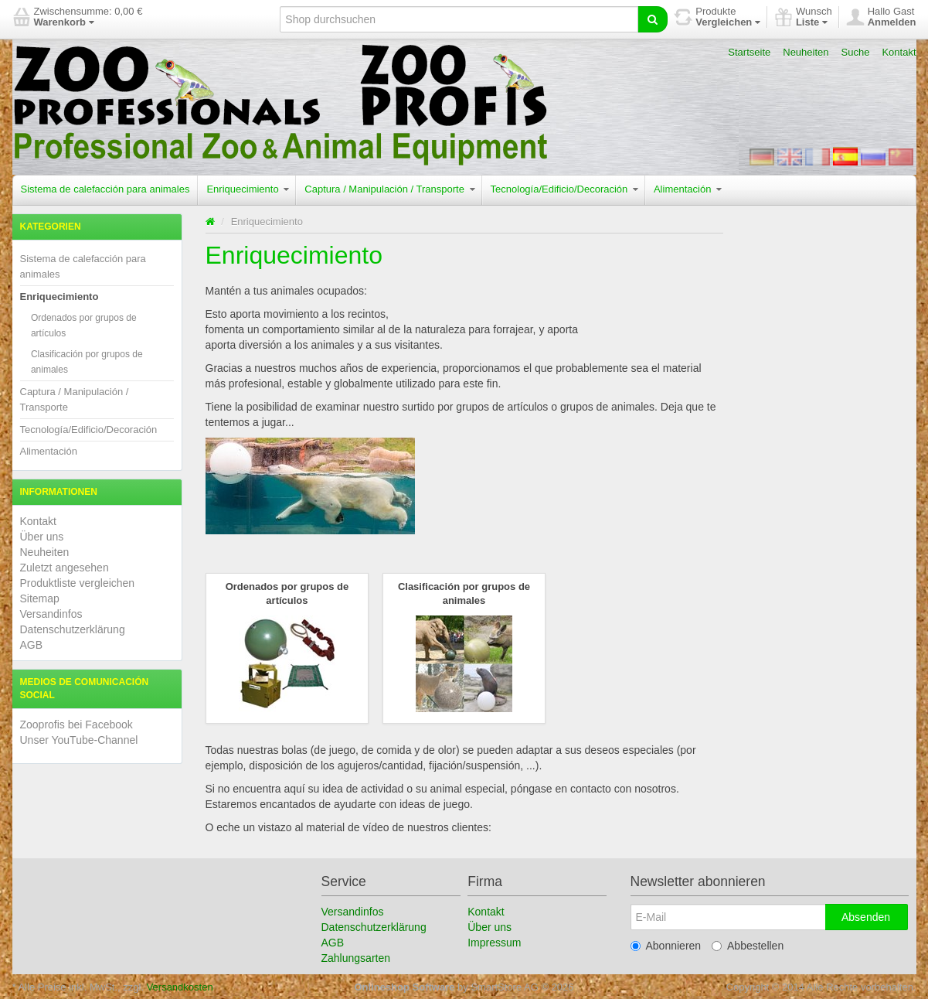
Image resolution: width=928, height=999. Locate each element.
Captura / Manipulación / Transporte (389, 189)
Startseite (749, 52)
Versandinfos (51, 614)
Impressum (494, 941)
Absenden (865, 915)
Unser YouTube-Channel (79, 740)
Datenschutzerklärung (72, 629)
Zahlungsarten (356, 956)
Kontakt (899, 52)
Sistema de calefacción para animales (105, 189)
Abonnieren (666, 944)
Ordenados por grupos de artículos (84, 325)
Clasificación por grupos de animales (87, 362)
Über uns (42, 536)
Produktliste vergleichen (77, 583)
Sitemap (39, 598)
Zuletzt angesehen (64, 567)
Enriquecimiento (247, 189)
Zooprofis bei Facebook (76, 724)
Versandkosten (180, 985)
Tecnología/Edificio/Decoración (564, 189)
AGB (31, 645)
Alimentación (688, 189)
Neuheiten (805, 52)
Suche (855, 52)
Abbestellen (748, 944)
